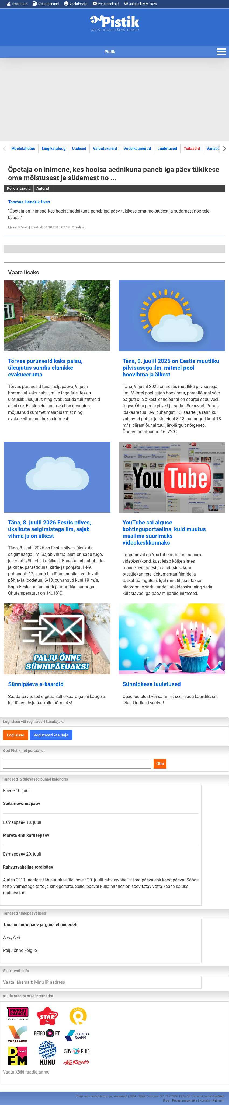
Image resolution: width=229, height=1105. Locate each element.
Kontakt (205, 1100)
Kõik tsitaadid (19, 188)
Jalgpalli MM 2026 (140, 3)
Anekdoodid (75, 3)
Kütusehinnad (46, 3)
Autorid (42, 188)
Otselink (78, 227)
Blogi (166, 1100)
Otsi (160, 763)
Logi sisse (15, 735)
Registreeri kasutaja (51, 735)
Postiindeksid (106, 3)
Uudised (79, 148)
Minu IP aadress (49, 982)
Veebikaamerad (137, 148)
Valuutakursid (105, 148)
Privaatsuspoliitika (184, 1100)
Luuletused (167, 148)
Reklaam (218, 1100)
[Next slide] (224, 148)
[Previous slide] (4, 148)
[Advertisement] (114, 99)
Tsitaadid (192, 148)
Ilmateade (17, 3)
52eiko (23, 227)
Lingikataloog (53, 148)
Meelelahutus (23, 148)
